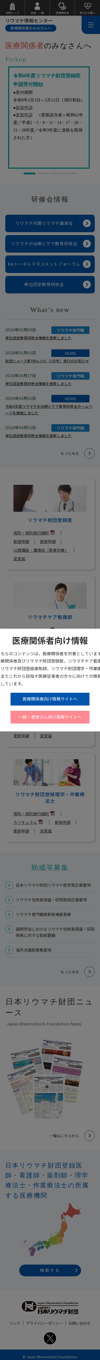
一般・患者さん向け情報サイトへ (50, 716)
